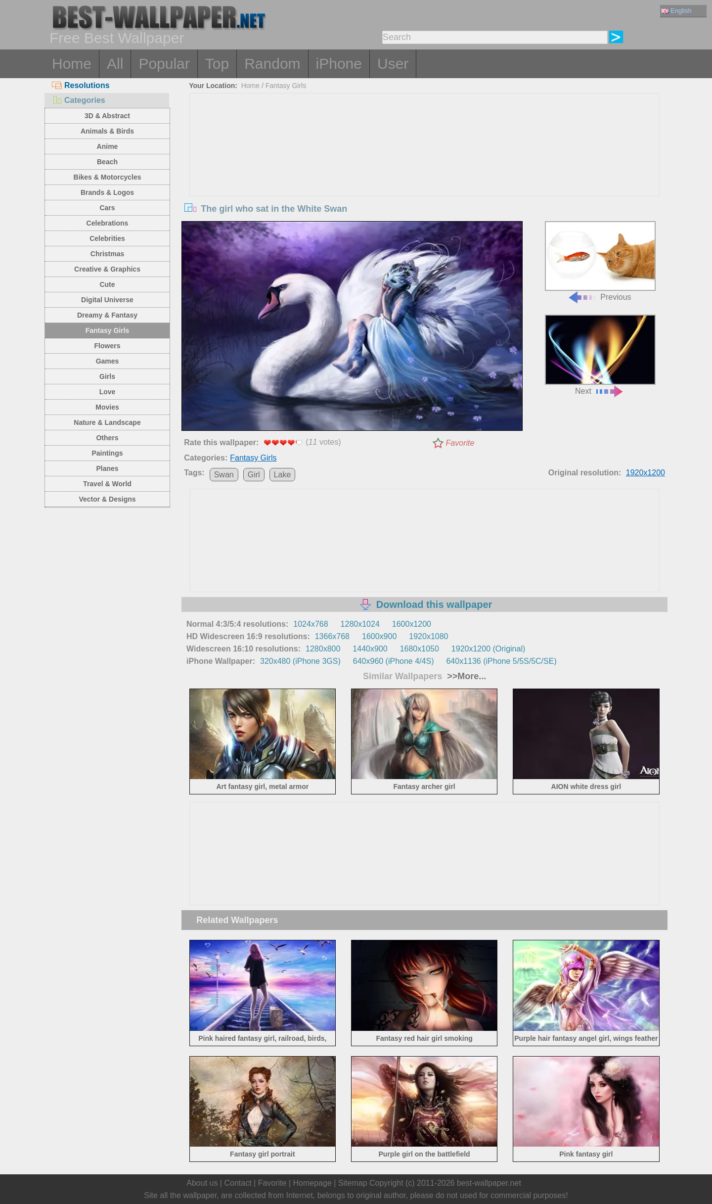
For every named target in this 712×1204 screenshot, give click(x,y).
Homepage (312, 1183)
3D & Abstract (107, 116)
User (392, 63)
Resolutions (81, 85)
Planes (107, 468)
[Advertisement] (424, 167)
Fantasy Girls (108, 330)
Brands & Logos (107, 192)
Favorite (460, 443)
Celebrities (107, 238)
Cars (107, 208)
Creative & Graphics (107, 269)
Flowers (107, 346)
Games (107, 361)
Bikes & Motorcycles (107, 177)
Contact (237, 1183)
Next (600, 355)
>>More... (465, 676)
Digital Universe (107, 300)
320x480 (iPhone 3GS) (300, 661)
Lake (282, 474)
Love (107, 392)
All (115, 63)
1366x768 (332, 636)
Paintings (107, 453)
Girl (254, 474)
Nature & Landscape (107, 422)
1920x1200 (645, 472)
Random (272, 63)
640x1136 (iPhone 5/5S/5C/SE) (501, 661)
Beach (107, 162)
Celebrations (108, 223)
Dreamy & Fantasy (107, 315)
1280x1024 (360, 624)
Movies (107, 407)
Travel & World (107, 484)
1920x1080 (428, 636)
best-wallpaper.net (489, 1183)
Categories (78, 100)
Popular (163, 63)
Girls (107, 376)
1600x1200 (411, 624)
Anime (107, 146)
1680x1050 (419, 649)
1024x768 (310, 624)
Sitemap (352, 1183)
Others (107, 438)
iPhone (339, 63)
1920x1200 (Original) (488, 649)
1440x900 (370, 649)
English (676, 10)
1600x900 (379, 636)
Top (217, 63)
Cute (107, 284)
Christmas (107, 254)
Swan (224, 474)
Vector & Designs (107, 499)
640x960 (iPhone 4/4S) (393, 661)
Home (71, 63)
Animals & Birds (107, 131)
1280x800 (323, 649)
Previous (600, 261)
